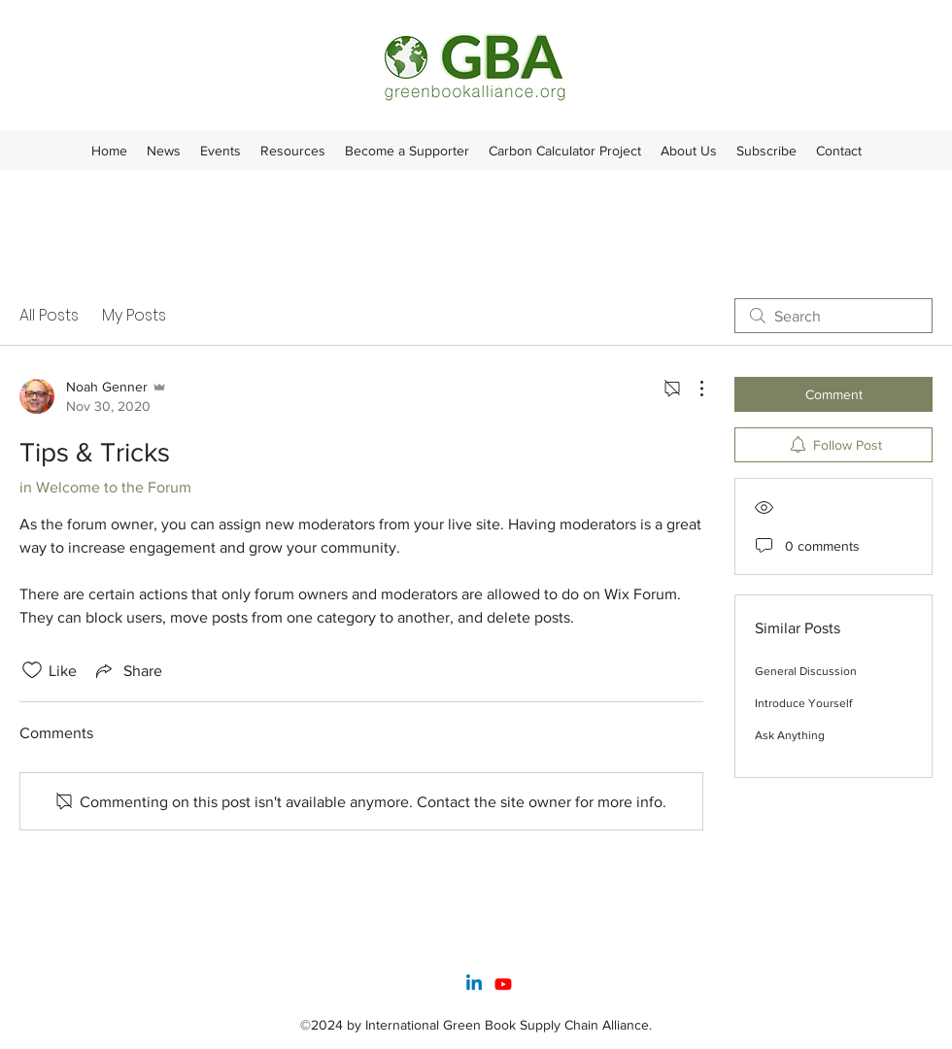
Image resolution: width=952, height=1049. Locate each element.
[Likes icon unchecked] (32, 670)
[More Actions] (691, 388)
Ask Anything (790, 735)
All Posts (49, 315)
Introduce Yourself (803, 703)
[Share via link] (127, 670)
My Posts (134, 315)
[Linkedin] (474, 984)
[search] (833, 315)
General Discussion (806, 671)
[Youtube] (503, 984)
